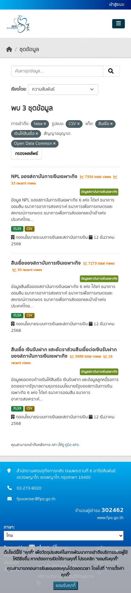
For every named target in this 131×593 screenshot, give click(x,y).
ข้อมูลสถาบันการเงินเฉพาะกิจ (99, 192)
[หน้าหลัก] (9, 50)
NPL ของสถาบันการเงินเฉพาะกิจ (45, 177)
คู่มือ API (71, 445)
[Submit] (111, 71)
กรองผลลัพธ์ (26, 154)
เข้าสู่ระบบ (116, 5)
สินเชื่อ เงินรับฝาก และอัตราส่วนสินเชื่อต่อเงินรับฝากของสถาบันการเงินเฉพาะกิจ (64, 353)
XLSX (17, 228)
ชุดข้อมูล (29, 50)
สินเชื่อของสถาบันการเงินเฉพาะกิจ (46, 263)
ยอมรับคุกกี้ (66, 586)
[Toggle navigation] (118, 23)
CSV (29, 228)
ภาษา (9, 527)
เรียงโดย (18, 89)
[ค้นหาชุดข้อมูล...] (57, 71)
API (54, 445)
